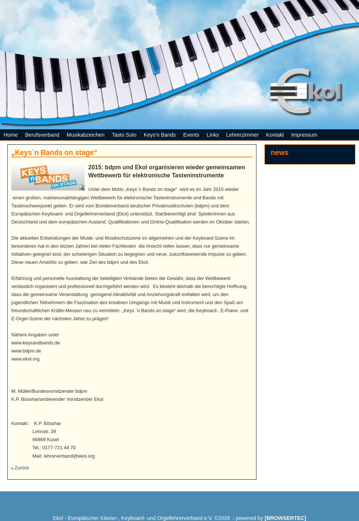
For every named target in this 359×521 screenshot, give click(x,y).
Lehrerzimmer (242, 135)
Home (11, 135)
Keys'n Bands (160, 135)
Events (191, 135)
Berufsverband (42, 135)
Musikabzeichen (85, 135)
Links (213, 135)
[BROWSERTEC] (285, 518)
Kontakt (275, 135)
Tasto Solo (124, 135)
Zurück (22, 467)
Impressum (304, 135)
